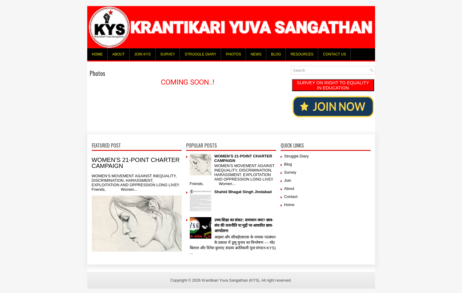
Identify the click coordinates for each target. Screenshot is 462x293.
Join (287, 180)
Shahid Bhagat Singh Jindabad (243, 192)
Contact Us (334, 54)
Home (97, 54)
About (118, 54)
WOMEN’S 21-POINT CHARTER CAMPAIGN (136, 163)
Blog (276, 54)
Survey (167, 54)
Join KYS (142, 54)
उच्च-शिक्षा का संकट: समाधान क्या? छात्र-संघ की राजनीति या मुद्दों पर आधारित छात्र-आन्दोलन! (243, 225)
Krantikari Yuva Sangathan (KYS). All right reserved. (247, 280)
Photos (233, 54)
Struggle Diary (200, 54)
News (256, 54)
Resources (302, 54)
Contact (291, 196)
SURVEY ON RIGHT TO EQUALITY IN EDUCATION (333, 85)
